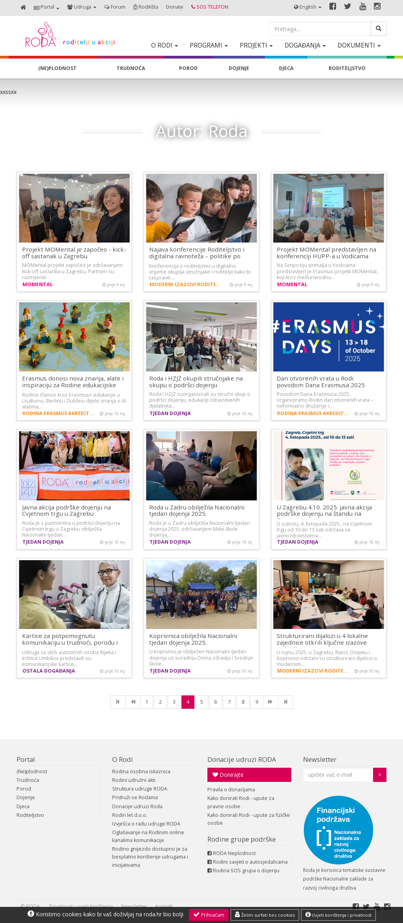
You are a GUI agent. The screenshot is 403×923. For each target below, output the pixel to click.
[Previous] (132, 702)
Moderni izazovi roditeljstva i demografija (187, 284)
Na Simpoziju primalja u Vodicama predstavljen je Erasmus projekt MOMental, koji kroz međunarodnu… (327, 271)
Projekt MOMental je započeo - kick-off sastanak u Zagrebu (74, 252)
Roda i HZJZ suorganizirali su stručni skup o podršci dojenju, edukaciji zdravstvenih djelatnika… (199, 400)
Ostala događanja (48, 670)
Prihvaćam (208, 914)
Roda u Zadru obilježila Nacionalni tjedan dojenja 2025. (196, 510)
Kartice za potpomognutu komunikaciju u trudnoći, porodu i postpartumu (70, 642)
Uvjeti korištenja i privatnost (338, 915)
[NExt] (270, 702)
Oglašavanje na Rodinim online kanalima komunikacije (148, 836)
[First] (118, 702)
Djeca (23, 806)
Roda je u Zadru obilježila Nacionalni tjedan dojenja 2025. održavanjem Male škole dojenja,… (199, 529)
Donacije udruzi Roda (137, 806)
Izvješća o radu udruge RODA (146, 823)
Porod (24, 788)
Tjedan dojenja (170, 413)
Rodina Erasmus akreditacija (59, 413)
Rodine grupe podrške (241, 839)
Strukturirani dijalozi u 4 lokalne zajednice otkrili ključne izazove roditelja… (322, 642)
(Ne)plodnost (32, 771)
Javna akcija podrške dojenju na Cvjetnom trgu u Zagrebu (66, 510)
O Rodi (122, 759)
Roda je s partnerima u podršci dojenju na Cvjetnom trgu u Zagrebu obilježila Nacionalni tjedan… (71, 529)
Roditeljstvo (30, 815)
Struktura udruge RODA (139, 788)
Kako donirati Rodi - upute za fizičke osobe (248, 819)
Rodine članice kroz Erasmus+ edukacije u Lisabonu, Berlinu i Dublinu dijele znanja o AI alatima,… (74, 401)
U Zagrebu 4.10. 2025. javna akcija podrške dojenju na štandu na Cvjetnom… (324, 513)
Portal (26, 759)
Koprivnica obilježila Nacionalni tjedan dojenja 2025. (193, 639)
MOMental (37, 284)
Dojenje (26, 797)
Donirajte (228, 774)
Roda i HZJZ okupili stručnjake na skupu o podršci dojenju (196, 381)
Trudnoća (28, 780)
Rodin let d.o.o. (129, 815)
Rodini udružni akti (133, 780)
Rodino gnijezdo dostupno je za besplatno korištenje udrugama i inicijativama (150, 857)
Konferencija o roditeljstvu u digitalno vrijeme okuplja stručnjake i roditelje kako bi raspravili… (200, 272)
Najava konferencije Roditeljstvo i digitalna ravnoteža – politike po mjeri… (196, 255)
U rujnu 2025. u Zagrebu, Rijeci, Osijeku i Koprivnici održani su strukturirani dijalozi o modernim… (327, 658)
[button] (46, 7)
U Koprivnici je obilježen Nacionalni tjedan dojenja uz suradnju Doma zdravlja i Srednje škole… (201, 657)
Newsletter (319, 759)
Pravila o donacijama (231, 789)
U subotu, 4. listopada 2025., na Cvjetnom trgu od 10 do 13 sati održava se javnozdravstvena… (324, 529)
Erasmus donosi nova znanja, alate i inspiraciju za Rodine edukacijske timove (73, 384)
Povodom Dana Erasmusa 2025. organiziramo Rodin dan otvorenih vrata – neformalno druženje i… (325, 400)
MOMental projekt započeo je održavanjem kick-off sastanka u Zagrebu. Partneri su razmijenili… (72, 271)
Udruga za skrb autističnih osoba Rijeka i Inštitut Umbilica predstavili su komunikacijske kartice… (69, 658)
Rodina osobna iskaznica (141, 771)
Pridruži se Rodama (135, 797)
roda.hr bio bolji (163, 914)
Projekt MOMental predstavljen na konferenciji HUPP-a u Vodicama (326, 252)
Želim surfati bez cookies (265, 915)
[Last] (285, 702)
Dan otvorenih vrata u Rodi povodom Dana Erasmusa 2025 (321, 381)
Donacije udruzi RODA (241, 759)
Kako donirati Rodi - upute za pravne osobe (240, 802)
